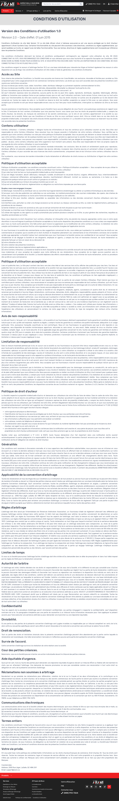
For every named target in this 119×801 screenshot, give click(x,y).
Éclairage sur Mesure (9, 786)
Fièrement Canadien (111, 11)
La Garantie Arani (37, 794)
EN (104, 4)
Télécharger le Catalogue (92, 11)
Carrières (34, 786)
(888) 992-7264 (93, 4)
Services (19, 11)
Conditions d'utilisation (39, 797)
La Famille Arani (36, 784)
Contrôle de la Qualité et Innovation (42, 789)
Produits (5, 775)
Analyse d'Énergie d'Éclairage (11, 791)
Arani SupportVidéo (8, 794)
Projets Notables (37, 791)
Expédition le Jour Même (10, 784)
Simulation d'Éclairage (9, 789)
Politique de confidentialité (23, 797)
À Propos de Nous (33, 11)
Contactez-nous (67, 790)
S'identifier (113, 4)
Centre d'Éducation (61, 11)
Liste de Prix (47, 11)
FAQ (62, 786)
